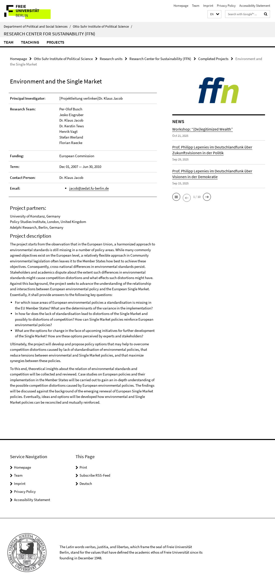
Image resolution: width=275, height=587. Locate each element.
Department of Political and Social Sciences (37, 26)
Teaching (30, 42)
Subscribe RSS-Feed (95, 475)
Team (195, 5)
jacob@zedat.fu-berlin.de (89, 188)
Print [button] (83, 467)
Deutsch (86, 483)
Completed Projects (213, 58)
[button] (214, 14)
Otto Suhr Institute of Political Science (102, 26)
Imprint (208, 5)
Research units (111, 58)
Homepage (181, 5)
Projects (55, 42)
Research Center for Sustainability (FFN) (49, 34)
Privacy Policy (226, 5)
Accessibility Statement (254, 5)
